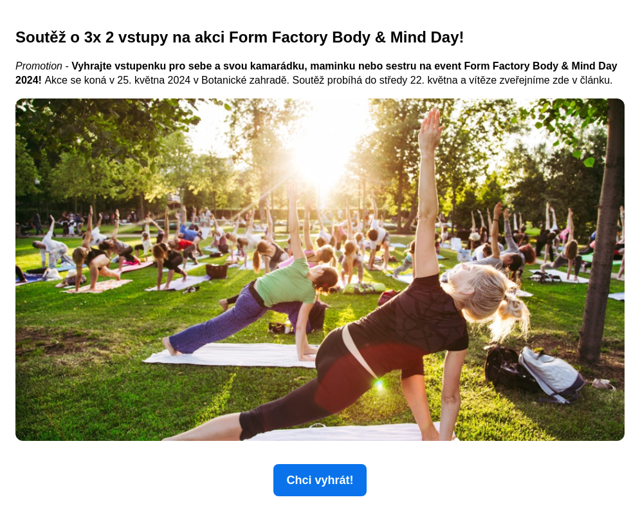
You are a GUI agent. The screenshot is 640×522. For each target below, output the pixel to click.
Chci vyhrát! (319, 480)
